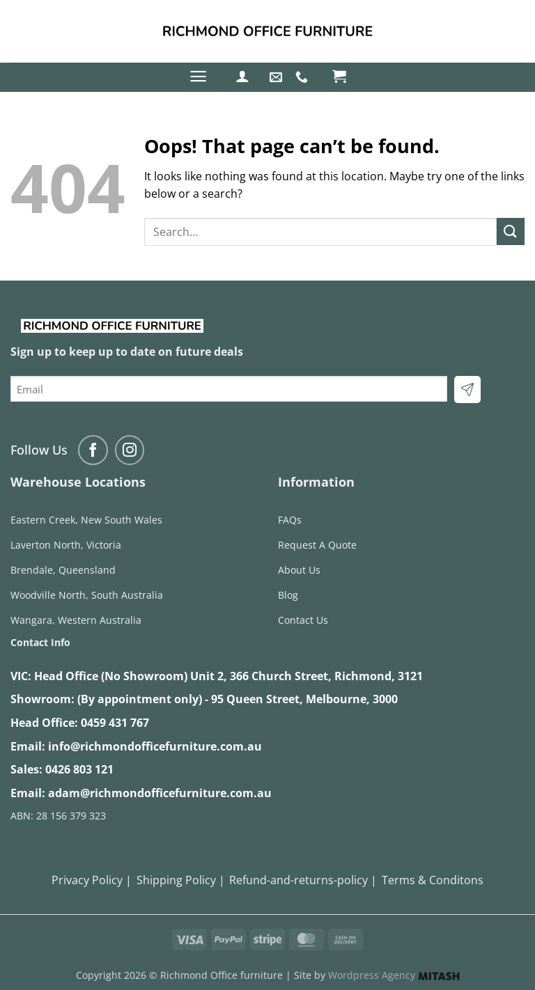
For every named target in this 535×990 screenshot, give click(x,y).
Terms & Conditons (432, 880)
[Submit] (511, 231)
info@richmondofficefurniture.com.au (155, 746)
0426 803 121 (79, 769)
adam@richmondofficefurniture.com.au (160, 793)
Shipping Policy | (181, 880)
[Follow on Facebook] (93, 450)
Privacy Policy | (92, 880)
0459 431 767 (115, 722)
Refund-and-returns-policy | (303, 880)
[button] (198, 76)
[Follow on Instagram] (130, 450)
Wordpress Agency (394, 975)
